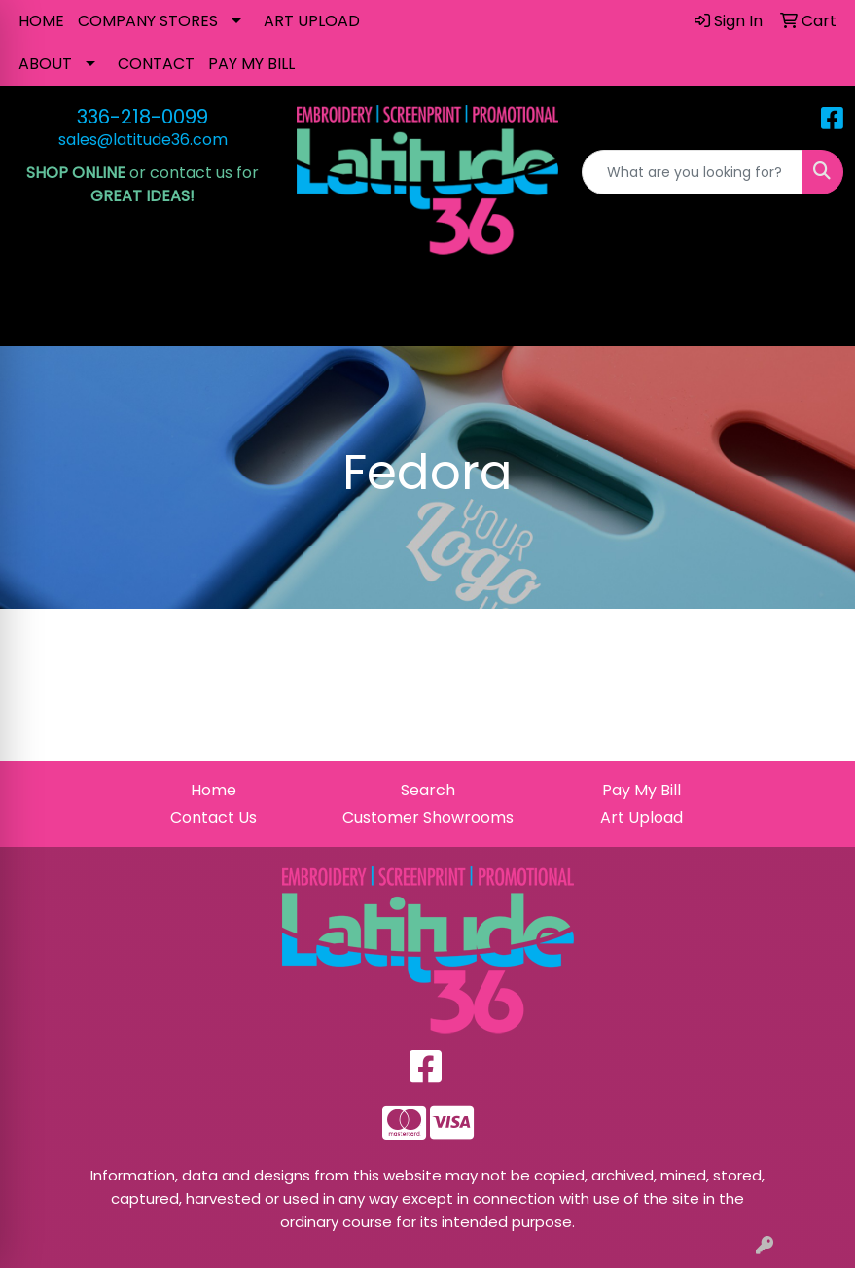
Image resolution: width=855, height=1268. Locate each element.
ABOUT (45, 64)
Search (428, 790)
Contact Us (213, 817)
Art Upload (641, 817)
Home (213, 790)
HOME (41, 21)
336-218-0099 (142, 116)
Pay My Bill (641, 790)
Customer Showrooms (428, 817)
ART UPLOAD (312, 21)
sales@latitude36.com (143, 139)
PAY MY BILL (251, 64)
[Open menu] (816, 318)
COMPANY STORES (148, 21)
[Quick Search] (692, 172)
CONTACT (156, 64)
